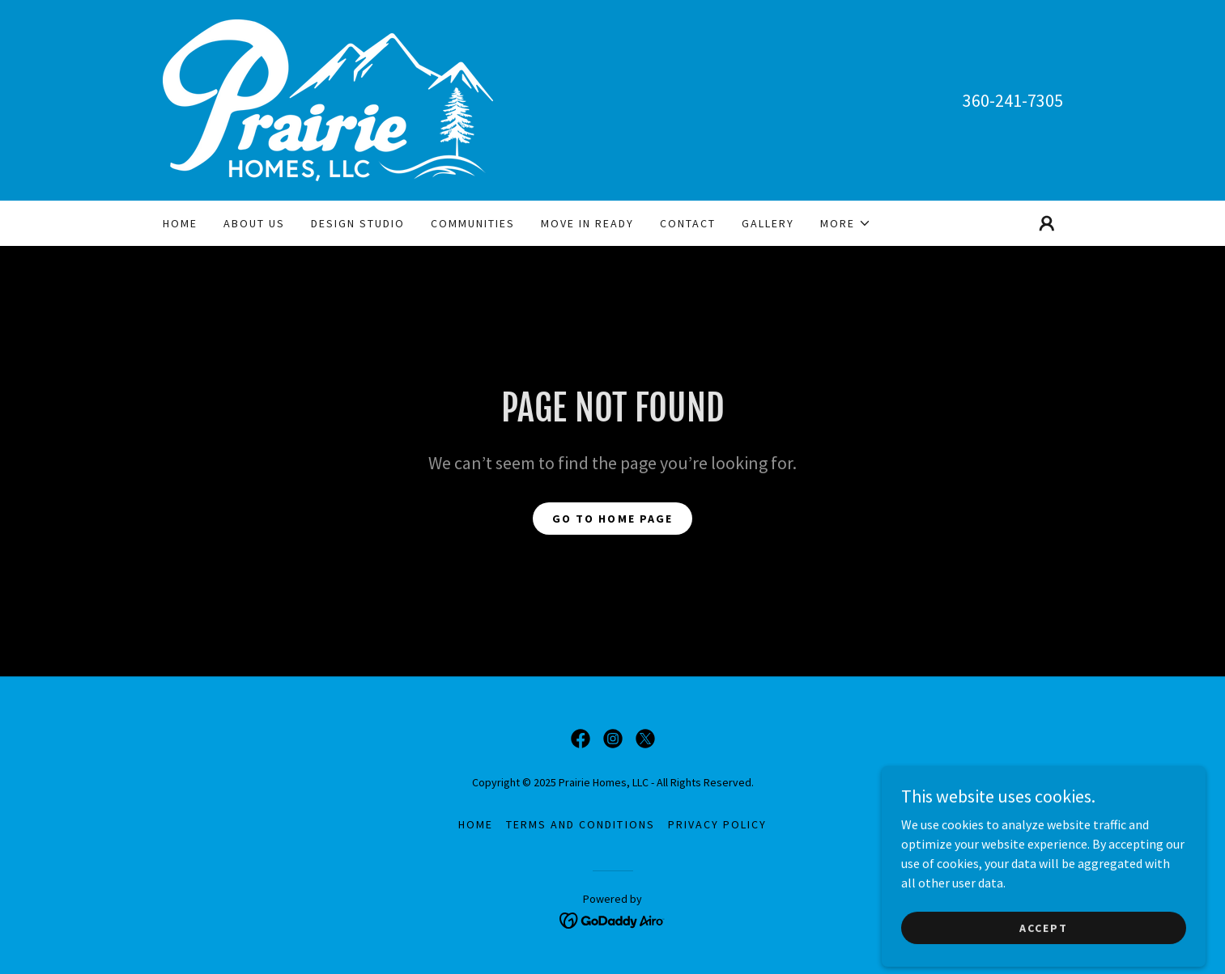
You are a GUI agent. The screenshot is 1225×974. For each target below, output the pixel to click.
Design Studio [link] (358, 223)
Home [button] (475, 824)
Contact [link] (688, 223)
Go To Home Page (612, 518)
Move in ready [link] (587, 223)
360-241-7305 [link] (1013, 100)
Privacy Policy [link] (717, 824)
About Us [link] (254, 223)
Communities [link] (473, 223)
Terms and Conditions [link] (580, 824)
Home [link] (180, 223)
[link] (328, 99)
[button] (845, 223)
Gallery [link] (768, 223)
